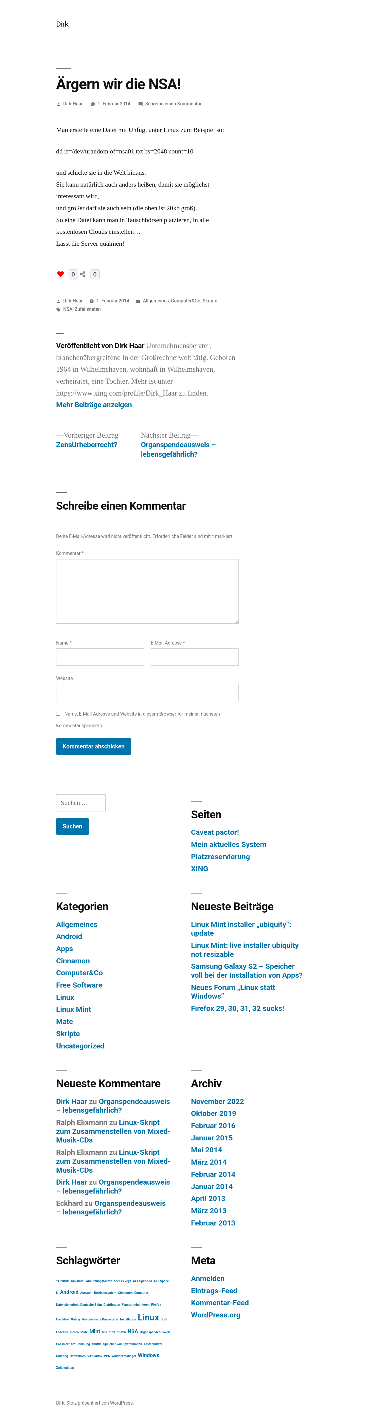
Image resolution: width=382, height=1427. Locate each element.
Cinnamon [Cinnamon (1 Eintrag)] (125, 1293)
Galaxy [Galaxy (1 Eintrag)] (76, 1319)
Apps (64, 948)
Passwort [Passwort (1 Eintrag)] (63, 1344)
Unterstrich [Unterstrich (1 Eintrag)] (78, 1356)
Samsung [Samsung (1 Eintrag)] (83, 1344)
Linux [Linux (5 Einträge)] (148, 1317)
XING (199, 868)
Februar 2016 (213, 1125)
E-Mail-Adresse (168, 643)
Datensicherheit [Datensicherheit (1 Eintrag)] (67, 1305)
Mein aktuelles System (229, 844)
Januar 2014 (212, 1186)
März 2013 (209, 1210)
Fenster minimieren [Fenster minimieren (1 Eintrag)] (136, 1305)
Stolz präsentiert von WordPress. (100, 1403)
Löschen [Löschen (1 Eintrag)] (62, 1332)
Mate (64, 1021)
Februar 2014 (213, 1174)
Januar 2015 (212, 1138)
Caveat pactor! (215, 832)
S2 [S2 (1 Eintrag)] (73, 1344)
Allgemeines (156, 301)
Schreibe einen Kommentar (173, 104)
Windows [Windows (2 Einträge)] (148, 1355)
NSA (68, 309)
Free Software (79, 985)
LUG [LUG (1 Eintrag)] (164, 1319)
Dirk (62, 24)
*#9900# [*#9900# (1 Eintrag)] (62, 1281)
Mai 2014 (206, 1149)
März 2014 (209, 1162)
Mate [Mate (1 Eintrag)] (84, 1332)
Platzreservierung (220, 856)
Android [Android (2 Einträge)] (69, 1292)
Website (64, 678)
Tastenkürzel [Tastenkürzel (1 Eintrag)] (153, 1344)
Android (69, 936)
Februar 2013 (213, 1223)
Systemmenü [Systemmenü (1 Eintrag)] (132, 1344)
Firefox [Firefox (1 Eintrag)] (156, 1305)
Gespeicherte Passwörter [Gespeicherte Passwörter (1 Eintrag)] (100, 1319)
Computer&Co (185, 301)
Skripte (210, 301)
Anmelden (208, 1278)
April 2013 (208, 1198)
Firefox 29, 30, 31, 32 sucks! (237, 1008)
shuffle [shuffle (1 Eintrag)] (96, 1344)
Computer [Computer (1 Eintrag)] (141, 1293)
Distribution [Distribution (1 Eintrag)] (112, 1305)
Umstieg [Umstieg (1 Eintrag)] (62, 1356)
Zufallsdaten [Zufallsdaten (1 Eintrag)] (65, 1368)
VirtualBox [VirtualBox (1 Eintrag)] (94, 1356)
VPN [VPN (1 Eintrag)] (107, 1356)
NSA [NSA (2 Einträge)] (133, 1331)
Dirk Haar (73, 104)
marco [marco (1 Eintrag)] (74, 1332)
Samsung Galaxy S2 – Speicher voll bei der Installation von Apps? (247, 970)
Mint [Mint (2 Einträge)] (95, 1331)
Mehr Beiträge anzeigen (94, 404)
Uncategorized (80, 1046)
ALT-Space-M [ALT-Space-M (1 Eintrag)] (142, 1281)
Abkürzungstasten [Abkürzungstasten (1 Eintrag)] (99, 1281)
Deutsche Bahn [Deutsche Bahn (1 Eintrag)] (91, 1305)
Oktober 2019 (213, 1113)
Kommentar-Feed (220, 1302)
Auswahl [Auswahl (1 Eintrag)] (86, 1293)
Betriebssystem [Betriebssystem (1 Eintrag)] (105, 1293)
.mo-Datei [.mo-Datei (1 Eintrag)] (77, 1281)
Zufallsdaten (88, 309)
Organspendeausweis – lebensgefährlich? (113, 1106)
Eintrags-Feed (214, 1290)
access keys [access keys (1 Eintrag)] (122, 1281)
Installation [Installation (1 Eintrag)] (128, 1319)
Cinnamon (73, 961)
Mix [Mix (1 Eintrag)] (104, 1332)
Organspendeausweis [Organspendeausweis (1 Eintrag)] (155, 1332)
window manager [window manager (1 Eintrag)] (124, 1356)
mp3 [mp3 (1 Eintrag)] (112, 1332)
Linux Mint (73, 1009)
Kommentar (70, 553)
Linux (65, 997)
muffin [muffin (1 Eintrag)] (121, 1332)
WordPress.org (216, 1315)
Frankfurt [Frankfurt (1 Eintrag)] (62, 1319)
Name (64, 643)
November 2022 (217, 1101)
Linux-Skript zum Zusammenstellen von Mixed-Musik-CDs (113, 1131)
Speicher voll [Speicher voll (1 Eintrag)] (112, 1344)
